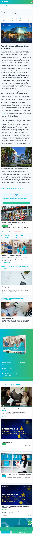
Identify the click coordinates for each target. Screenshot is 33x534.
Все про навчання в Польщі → (8, 187)
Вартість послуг (16, 465)
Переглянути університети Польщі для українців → (13, 188)
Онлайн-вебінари (16, 490)
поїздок (3, 113)
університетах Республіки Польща (9, 56)
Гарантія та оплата (16, 501)
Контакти (16, 467)
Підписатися (16, 202)
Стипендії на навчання (16, 487)
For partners (16, 453)
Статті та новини (9, 5)
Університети (16, 461)
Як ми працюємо (16, 479)
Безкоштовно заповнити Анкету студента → (11, 190)
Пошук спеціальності (8, 318)
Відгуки (16, 474)
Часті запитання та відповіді (16, 499)
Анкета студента (16, 469)
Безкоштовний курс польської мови (16, 483)
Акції (16, 460)
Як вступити (16, 478)
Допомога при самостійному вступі (11, 255)
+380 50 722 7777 (16, 511)
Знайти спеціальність (6, 325)
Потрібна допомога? (16, 450)
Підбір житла (16, 488)
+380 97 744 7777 (16, 509)
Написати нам (16, 456)
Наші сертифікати (16, 497)
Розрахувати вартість (7, 293)
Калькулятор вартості (8, 287)
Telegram (18, 512)
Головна (3, 5)
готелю (13, 176)
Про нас (16, 481)
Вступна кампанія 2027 (16, 472)
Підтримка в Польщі (16, 492)
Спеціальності (17, 463)
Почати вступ (22, 532)
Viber (14, 512)
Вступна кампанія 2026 (16, 470)
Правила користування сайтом (16, 494)
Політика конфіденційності (16, 496)
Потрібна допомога (6, 262)
